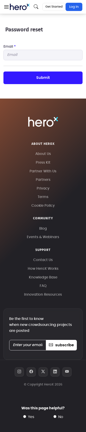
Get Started (54, 6)
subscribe (61, 345)
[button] (6, 6)
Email (9, 46)
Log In (74, 6)
